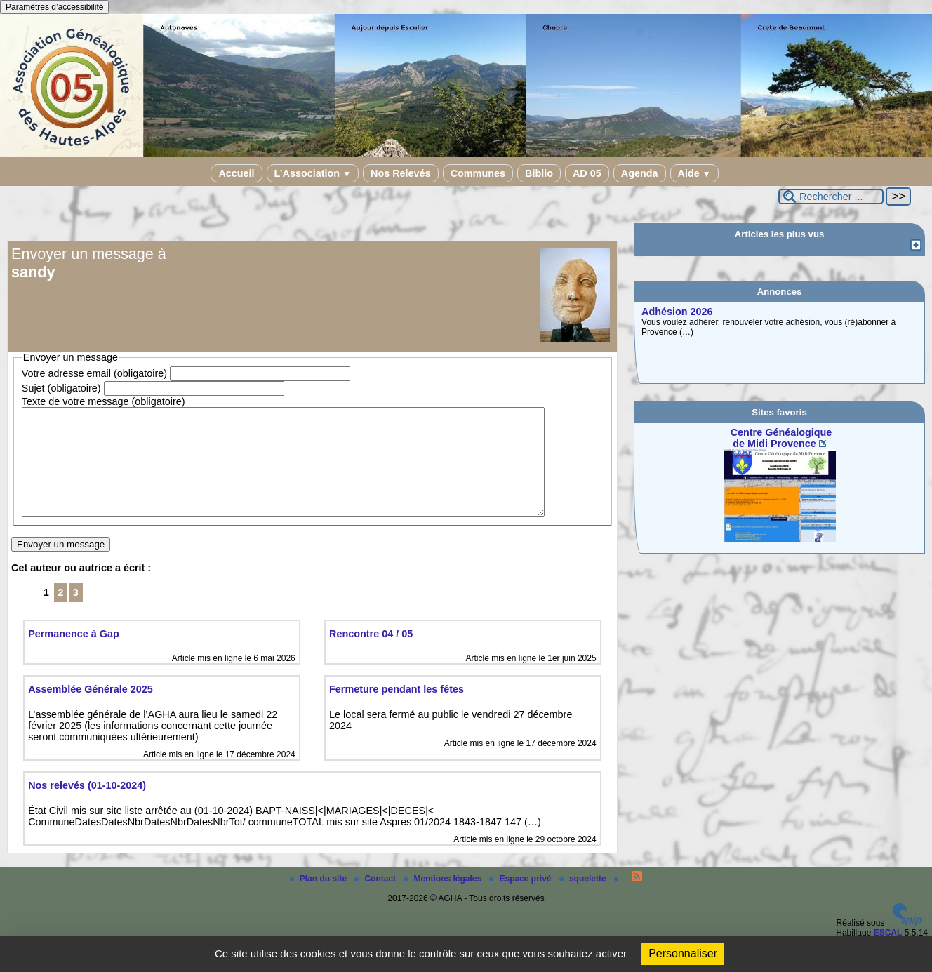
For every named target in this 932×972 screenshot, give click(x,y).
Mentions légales (444, 900)
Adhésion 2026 (677, 311)
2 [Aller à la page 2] (60, 613)
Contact (376, 900)
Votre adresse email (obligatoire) (94, 373)
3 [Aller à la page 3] (76, 613)
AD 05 (587, 173)
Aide (694, 173)
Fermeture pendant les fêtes (396, 710)
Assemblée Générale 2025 (90, 710)
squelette (583, 900)
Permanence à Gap (73, 654)
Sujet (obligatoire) (61, 388)
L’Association (312, 173)
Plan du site (320, 900)
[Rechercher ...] (831, 196)
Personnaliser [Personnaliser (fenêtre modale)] (682, 953)
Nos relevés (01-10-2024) (87, 806)
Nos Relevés (401, 173)
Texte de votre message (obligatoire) (103, 401)
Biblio (539, 173)
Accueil (236, 173)
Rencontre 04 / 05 (371, 654)
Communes (478, 173)
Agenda (639, 173)
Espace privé (521, 900)
